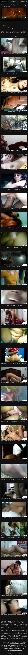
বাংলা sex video (5, 642)
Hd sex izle (15, 653)
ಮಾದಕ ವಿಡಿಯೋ (4, 646)
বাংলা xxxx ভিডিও (13, 630)
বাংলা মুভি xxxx (4, 639)
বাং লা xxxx (18, 627)
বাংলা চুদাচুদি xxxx (18, 632)
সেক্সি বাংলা (22, 643)
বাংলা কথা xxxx (20, 630)
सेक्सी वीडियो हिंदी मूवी (13, 646)
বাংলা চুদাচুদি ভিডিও (21, 642)
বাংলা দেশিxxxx (7, 635)
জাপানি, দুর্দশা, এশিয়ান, (10, 31)
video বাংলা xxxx (20, 621)
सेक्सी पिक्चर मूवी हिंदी (14, 645)
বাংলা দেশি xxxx (7, 633)
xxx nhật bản (7, 645)
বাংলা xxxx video (4, 630)
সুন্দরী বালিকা (12, 32)
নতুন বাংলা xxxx (11, 627)
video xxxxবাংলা (12, 621)
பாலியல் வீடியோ (5, 643)
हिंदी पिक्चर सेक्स (20, 646)
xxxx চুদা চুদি (16, 624)
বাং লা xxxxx (24, 627)
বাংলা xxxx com (23, 629)
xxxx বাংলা (4, 653)
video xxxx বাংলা (4, 621)
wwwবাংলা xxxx (11, 622)
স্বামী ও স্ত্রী (18, 32)
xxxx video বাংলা (20, 622)
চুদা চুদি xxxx (21, 625)
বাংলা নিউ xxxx (6, 638)
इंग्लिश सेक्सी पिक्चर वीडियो (19, 648)
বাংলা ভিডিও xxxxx (23, 638)
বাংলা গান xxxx (9, 632)
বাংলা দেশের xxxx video (6, 636)
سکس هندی (10, 653)
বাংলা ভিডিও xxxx (14, 638)
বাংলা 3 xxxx (3, 629)
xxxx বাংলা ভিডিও (5, 625)
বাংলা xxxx (17, 629)
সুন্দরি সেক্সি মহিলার (5, 32)
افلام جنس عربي (22, 653)
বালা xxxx (10, 639)
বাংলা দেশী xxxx (15, 635)
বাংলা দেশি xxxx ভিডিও (16, 633)
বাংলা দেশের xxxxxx (17, 636)
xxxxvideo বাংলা (14, 625)
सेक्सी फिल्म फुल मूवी (10, 648)
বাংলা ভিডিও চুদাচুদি (22, 645)
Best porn (4, 5)
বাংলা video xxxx (10, 629)
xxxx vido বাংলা (9, 624)
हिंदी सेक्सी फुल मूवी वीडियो (14, 643)
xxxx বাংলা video (23, 624)
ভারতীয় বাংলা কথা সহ (20, 31)
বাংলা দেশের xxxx (23, 635)
